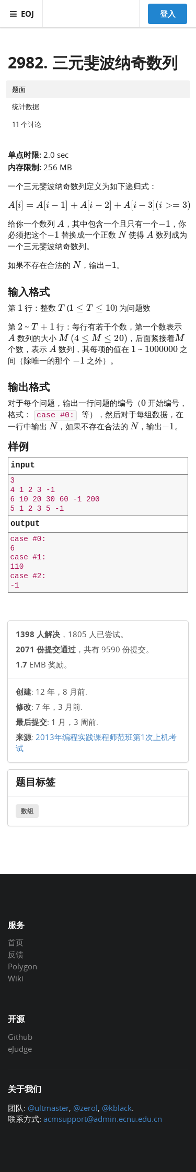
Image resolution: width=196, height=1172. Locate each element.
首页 (16, 942)
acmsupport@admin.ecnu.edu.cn (102, 1119)
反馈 (16, 954)
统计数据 (25, 106)
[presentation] (99, 204)
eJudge (20, 1048)
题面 (19, 89)
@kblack (117, 1108)
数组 (27, 810)
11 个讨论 (26, 124)
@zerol (85, 1108)
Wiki (16, 978)
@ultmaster (48, 1108)
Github (20, 1037)
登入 (168, 13)
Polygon (22, 966)
